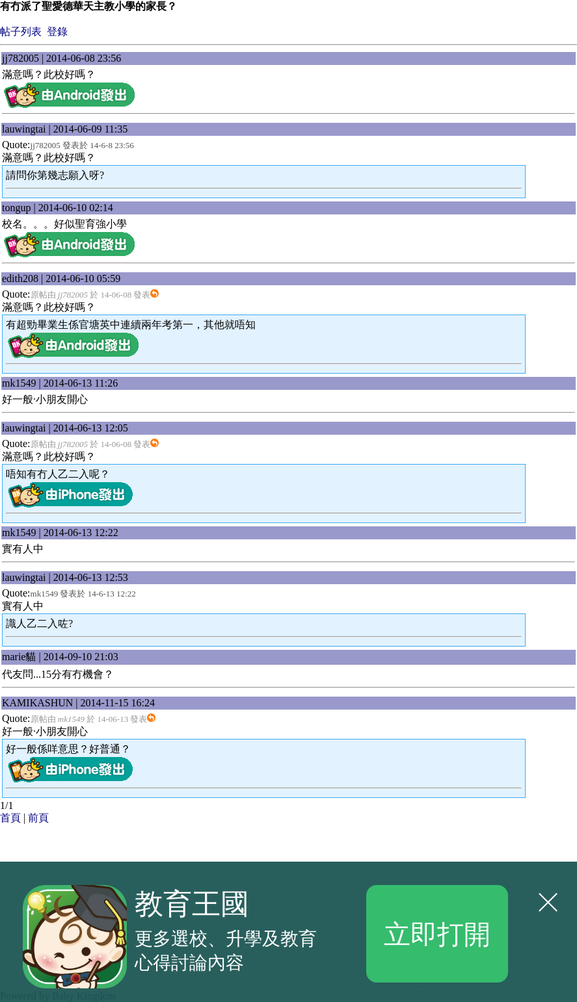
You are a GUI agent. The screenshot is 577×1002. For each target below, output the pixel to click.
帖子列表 (21, 31)
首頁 (10, 817)
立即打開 (437, 933)
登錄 (57, 31)
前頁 (38, 817)
